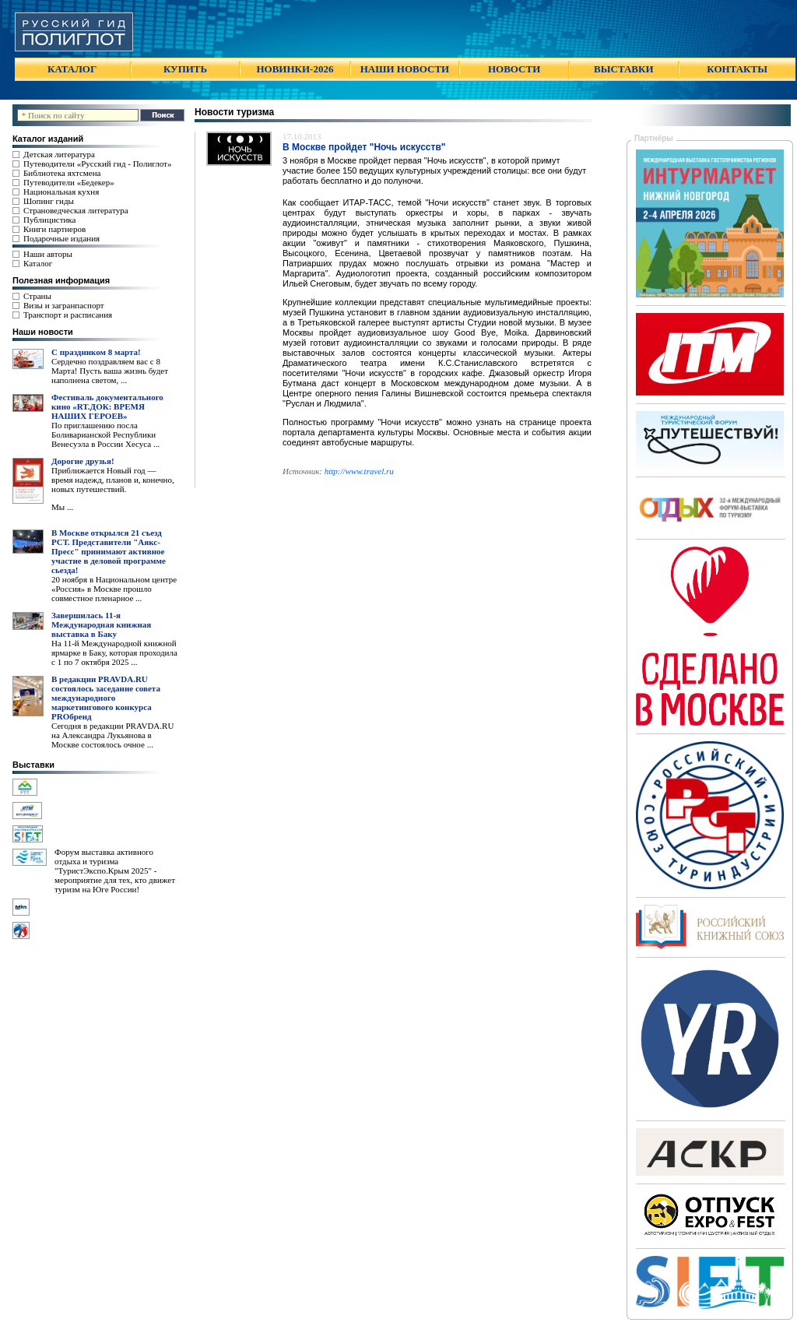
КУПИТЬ (185, 69)
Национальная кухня (61, 191)
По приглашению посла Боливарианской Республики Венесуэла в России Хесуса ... (105, 434)
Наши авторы (47, 254)
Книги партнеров (54, 229)
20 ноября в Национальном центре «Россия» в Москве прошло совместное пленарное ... (114, 589)
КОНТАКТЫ (737, 69)
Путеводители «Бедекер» (68, 182)
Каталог (37, 263)
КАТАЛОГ (72, 69)
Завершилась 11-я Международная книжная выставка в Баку (101, 624)
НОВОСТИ (514, 69)
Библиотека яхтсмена (61, 173)
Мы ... (62, 507)
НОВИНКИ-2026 (294, 69)
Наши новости (42, 331)
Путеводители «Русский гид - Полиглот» (97, 163)
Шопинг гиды (48, 201)
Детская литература (59, 154)
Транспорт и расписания (67, 314)
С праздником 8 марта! (96, 352)
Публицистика (49, 219)
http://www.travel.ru (359, 471)
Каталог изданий (47, 138)
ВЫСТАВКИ (623, 69)
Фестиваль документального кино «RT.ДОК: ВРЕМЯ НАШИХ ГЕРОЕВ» (107, 406)
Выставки (33, 764)
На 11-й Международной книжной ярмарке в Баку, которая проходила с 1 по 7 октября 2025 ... (114, 652)
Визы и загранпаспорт (63, 305)
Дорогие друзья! (82, 461)
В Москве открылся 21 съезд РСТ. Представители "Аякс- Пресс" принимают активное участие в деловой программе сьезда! (108, 551)
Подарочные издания (61, 238)
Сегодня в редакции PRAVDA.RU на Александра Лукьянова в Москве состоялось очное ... (112, 735)
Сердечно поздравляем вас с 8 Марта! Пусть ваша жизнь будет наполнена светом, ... (109, 371)
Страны (37, 296)
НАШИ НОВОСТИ (404, 69)
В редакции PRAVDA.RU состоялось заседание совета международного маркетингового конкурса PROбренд (105, 697)
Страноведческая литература (75, 210)
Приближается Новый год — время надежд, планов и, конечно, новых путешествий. (112, 480)
